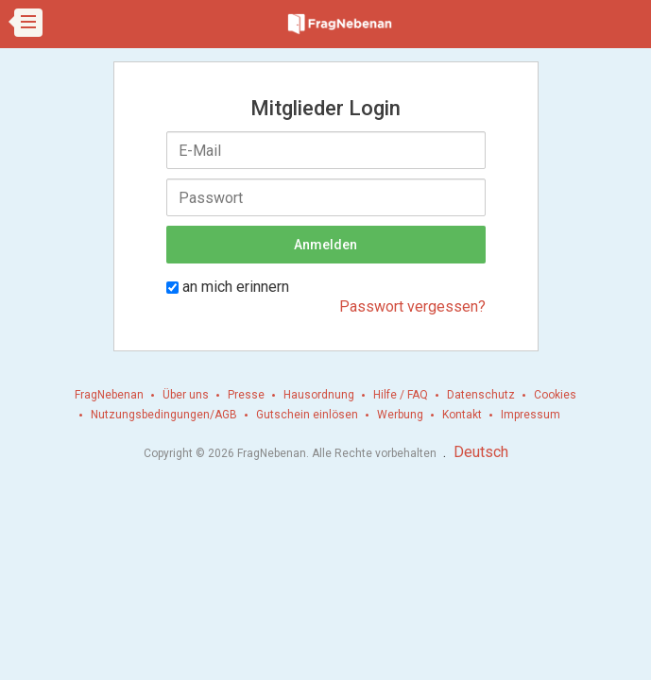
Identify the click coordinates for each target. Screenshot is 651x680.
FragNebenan (109, 394)
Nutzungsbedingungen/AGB (164, 414)
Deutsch (481, 452)
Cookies (555, 394)
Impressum (530, 414)
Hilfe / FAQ (400, 394)
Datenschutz (481, 394)
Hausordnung (318, 394)
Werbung (400, 414)
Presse (246, 394)
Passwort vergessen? (412, 306)
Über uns (186, 394)
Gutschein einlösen (307, 414)
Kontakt (462, 414)
